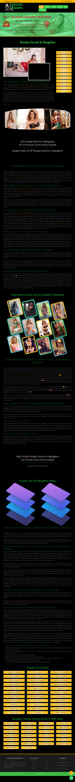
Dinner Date (63, 84)
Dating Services (14, 718)
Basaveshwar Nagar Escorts (11, 741)
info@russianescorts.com (64, 771)
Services (60, 6)
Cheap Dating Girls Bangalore (14, 698)
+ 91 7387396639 (66, 1)
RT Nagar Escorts (64, 745)
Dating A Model (37, 706)
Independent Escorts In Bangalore (60, 678)
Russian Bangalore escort (18, 177)
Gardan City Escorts (46, 741)
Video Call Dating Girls (61, 706)
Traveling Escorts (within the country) (64, 70)
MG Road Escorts (64, 729)
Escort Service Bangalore (14, 690)
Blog (66, 6)
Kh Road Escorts (46, 745)
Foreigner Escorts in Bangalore (34, 602)
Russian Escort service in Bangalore (25, 190)
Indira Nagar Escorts (28, 737)
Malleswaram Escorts (11, 753)
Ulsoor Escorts (46, 729)
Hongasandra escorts (64, 733)
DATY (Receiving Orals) (64, 59)
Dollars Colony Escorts (11, 749)
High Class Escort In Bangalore (37, 686)
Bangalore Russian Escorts (21, 666)
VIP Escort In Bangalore (61, 682)
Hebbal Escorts (63, 741)
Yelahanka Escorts (11, 737)
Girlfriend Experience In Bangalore (14, 706)
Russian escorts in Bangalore (28, 84)
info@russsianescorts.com (12, 1)
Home (41, 6)
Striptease (64, 87)
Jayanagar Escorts (64, 737)
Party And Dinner (14, 710)
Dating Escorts (61, 694)
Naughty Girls (37, 710)
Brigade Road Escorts (28, 749)
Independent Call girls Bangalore (61, 686)
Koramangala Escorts (11, 729)
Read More (6, 104)
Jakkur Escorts (28, 745)
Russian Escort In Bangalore (14, 678)
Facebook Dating (14, 714)
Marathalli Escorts (29, 741)
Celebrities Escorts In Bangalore (61, 690)
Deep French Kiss (64, 62)
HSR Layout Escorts (46, 737)
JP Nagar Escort (11, 733)
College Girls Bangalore (14, 686)
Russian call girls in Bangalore (26, 214)
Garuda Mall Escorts (11, 745)
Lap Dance (64, 91)
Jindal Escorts (29, 753)
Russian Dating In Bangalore (37, 698)
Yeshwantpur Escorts (64, 749)
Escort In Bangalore (37, 678)
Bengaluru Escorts (37, 694)
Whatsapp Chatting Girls (37, 714)
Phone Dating (37, 718)
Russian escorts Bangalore (49, 427)
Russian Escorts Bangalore (12, 395)
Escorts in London (14, 694)
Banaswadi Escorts (29, 729)
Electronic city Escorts (46, 733)
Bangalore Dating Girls (61, 718)
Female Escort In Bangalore (37, 690)
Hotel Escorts (64, 74)
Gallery (54, 6)
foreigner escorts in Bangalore (61, 439)
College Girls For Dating (14, 702)
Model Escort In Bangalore (37, 682)
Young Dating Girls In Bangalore (61, 698)
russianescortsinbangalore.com (42, 780)
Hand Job (64, 77)
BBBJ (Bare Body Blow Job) (64, 52)
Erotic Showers (63, 81)
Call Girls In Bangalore (14, 682)
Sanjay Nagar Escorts (46, 749)
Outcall (63, 66)
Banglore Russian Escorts (64, 768)
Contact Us (42, 10)
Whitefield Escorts (29, 733)
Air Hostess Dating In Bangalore (37, 702)
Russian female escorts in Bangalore (24, 375)
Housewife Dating (61, 702)
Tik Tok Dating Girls (61, 710)
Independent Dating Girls (60, 714)
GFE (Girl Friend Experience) (64, 56)
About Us (47, 6)
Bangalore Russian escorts (31, 173)
